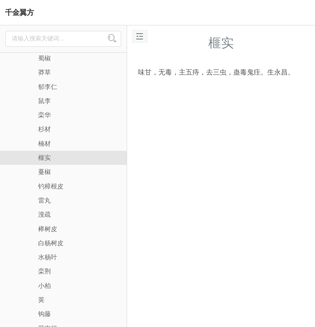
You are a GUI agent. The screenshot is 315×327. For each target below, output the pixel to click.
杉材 (44, 129)
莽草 (44, 72)
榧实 (44, 157)
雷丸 (44, 200)
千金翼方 (19, 12)
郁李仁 (47, 86)
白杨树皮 (51, 243)
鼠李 (44, 100)
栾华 (44, 115)
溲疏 (44, 214)
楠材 (44, 143)
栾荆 (44, 271)
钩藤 (44, 313)
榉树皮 (47, 229)
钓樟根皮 (51, 186)
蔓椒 (44, 171)
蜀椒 (44, 58)
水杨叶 (47, 257)
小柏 (44, 285)
